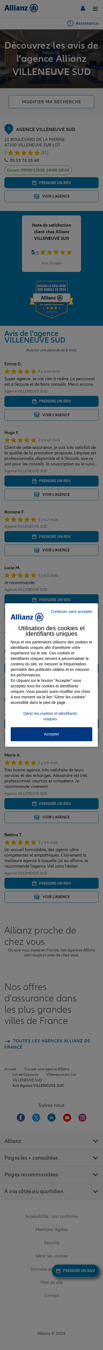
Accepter (51, 734)
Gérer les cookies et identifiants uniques (50, 716)
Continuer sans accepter (71, 611)
